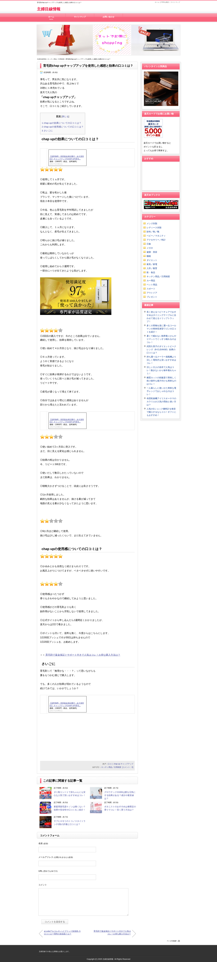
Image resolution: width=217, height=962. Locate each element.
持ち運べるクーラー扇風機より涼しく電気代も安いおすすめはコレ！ (161, 360)
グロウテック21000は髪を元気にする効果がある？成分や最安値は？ (119, 795)
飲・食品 (151, 272)
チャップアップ (127, 764)
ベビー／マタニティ (156, 236)
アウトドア (152, 293)
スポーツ (151, 288)
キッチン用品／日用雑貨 (56, 59)
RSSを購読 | (166, 2)
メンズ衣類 (152, 223)
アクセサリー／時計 (156, 240)
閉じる (65, 116)
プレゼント (152, 297)
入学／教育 (152, 268)
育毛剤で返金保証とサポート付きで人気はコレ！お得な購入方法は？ (82, 655)
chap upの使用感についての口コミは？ (62, 126)
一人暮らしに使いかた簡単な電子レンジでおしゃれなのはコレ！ (161, 391)
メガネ (150, 248)
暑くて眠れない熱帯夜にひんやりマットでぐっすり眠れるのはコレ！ (161, 339)
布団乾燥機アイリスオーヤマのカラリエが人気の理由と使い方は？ (161, 401)
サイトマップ (175, 2)
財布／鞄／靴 (153, 231)
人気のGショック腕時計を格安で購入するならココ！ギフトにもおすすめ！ (161, 412)
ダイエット (152, 260)
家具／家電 (152, 264)
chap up (117, 764)
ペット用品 (152, 284)
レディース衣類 (154, 227)
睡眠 (149, 256)
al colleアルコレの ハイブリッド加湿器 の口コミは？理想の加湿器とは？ (62, 932)
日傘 (149, 244)
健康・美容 (152, 252)
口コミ (110, 764)
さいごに (47, 130)
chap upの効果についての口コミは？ (61, 123)
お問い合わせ (108, 16)
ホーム (157, 2)
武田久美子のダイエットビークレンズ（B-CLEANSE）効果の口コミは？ (161, 349)
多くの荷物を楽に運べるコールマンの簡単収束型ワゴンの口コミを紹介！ (161, 328)
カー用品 (151, 280)
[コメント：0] (127, 767)
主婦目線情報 (48, 9)
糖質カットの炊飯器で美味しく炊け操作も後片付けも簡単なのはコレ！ (161, 380)
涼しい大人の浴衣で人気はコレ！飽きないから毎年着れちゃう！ (161, 370)
